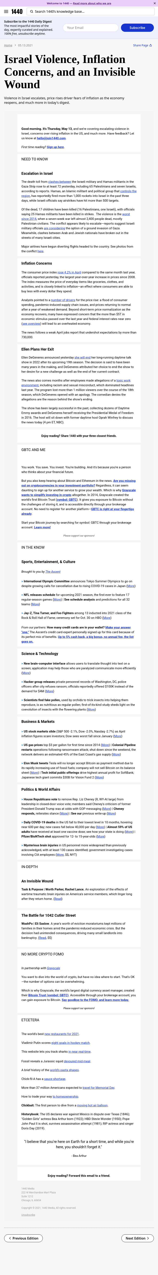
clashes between (59, 182)
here (40, 251)
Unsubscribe (28, 1214)
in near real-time (80, 1051)
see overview (31, 324)
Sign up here (55, 147)
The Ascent (52, 572)
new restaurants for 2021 (61, 1034)
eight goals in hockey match (70, 1043)
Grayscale (53, 968)
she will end (82, 357)
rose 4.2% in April (69, 272)
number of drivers (63, 300)
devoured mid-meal (77, 1061)
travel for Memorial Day (98, 1088)
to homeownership (65, 1096)
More (131, 586)
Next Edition (138, 1238)
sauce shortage (54, 1079)
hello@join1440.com (51, 138)
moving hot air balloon (92, 1105)
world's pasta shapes (64, 1070)
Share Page (142, 45)
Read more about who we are (92, 3)
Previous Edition (23, 1238)
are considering (54, 228)
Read (58, 899)
